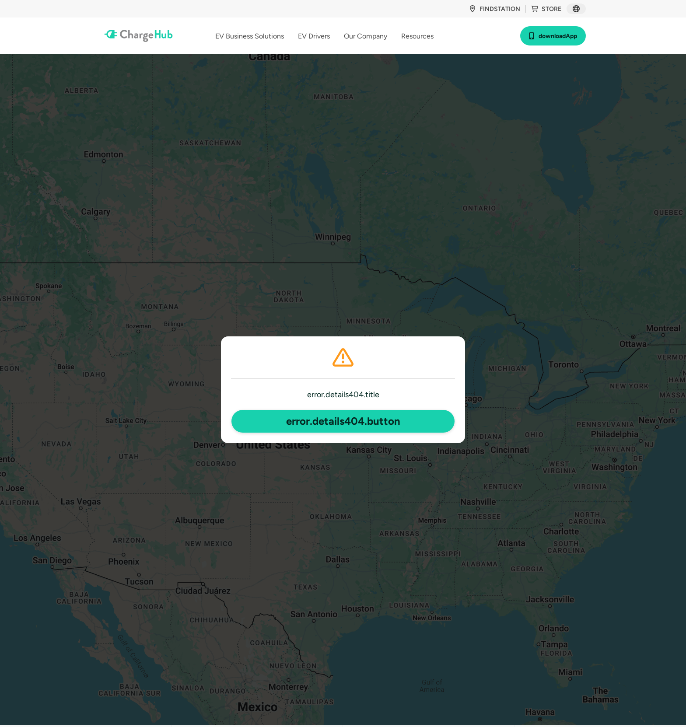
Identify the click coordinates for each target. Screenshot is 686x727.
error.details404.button (343, 421)
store (546, 9)
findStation (494, 9)
